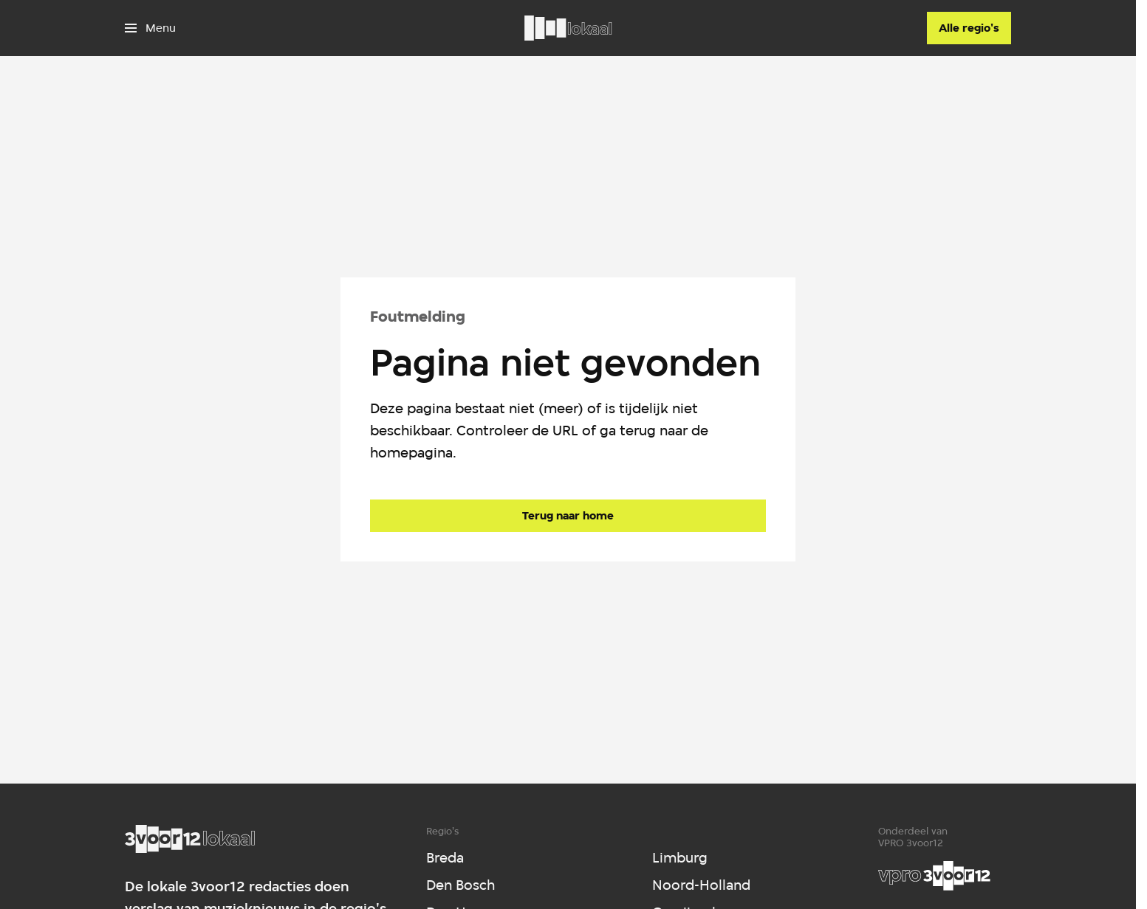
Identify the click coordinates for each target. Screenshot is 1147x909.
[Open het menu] (150, 28)
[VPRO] (934, 876)
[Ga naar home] (568, 28)
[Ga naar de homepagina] (568, 516)
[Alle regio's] (969, 28)
